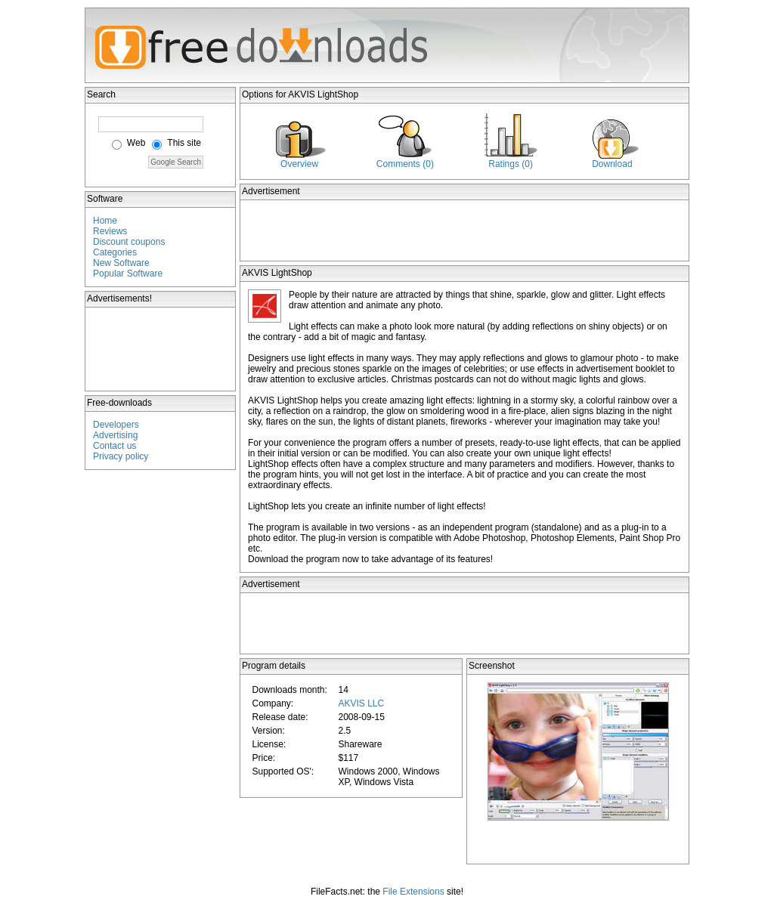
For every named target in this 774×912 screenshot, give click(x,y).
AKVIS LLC (361, 703)
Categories (115, 252)
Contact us (114, 446)
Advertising (115, 435)
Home (105, 220)
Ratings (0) (510, 164)
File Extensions (413, 891)
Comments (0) (405, 164)
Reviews (110, 231)
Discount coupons (129, 242)
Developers (116, 424)
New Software (121, 263)
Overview (299, 164)
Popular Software (128, 273)
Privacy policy (120, 456)
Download (612, 164)
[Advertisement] (161, 349)
